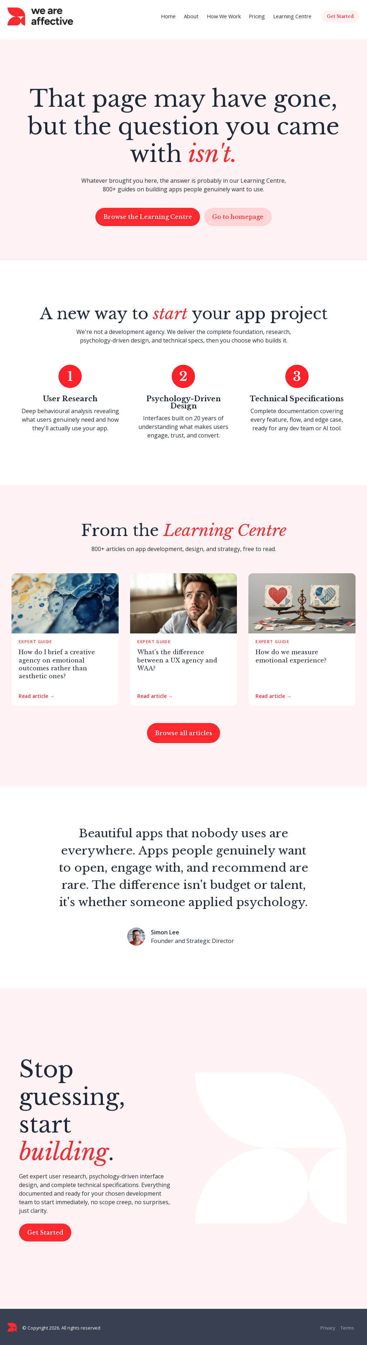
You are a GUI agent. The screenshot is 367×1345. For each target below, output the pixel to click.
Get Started (45, 1232)
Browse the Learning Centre (148, 216)
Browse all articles (183, 733)
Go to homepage (237, 216)
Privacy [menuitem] (327, 1328)
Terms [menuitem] (347, 1328)
